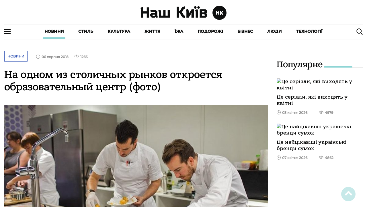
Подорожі (210, 31)
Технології (309, 31)
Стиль (85, 31)
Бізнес (245, 31)
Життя (152, 31)
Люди (274, 31)
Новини (54, 31)
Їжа (179, 31)
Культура (119, 31)
